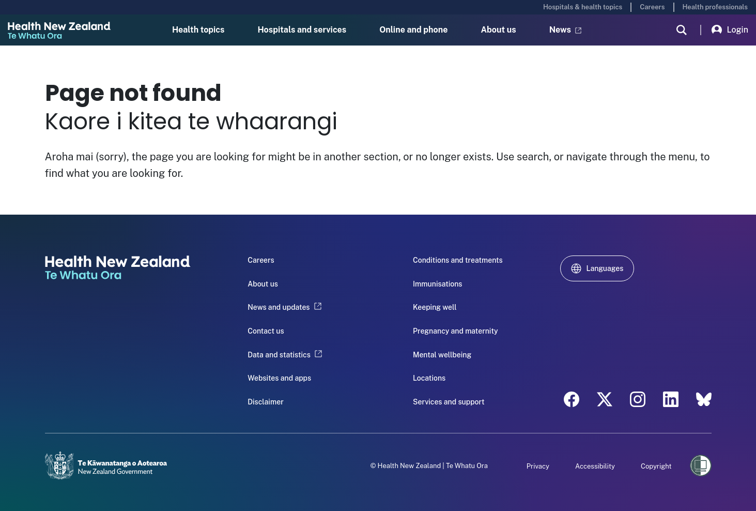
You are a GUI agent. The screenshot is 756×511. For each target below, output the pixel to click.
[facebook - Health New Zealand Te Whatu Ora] (571, 399)
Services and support (449, 402)
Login (730, 30)
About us (498, 30)
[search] (681, 30)
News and (284, 307)
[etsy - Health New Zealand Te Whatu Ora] (704, 399)
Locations (429, 378)
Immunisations (437, 284)
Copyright (656, 466)
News (565, 30)
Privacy (538, 466)
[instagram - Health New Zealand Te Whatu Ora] (637, 399)
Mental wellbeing (442, 355)
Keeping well (435, 307)
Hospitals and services (302, 30)
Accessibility (595, 466)
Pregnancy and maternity (455, 331)
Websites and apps (279, 378)
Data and (285, 355)
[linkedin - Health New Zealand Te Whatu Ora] (670, 399)
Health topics (198, 30)
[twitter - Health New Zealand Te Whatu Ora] (604, 399)
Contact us (266, 331)
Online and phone (413, 30)
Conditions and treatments (458, 260)
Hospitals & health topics (582, 7)
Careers (652, 7)
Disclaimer (265, 402)
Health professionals (715, 7)
